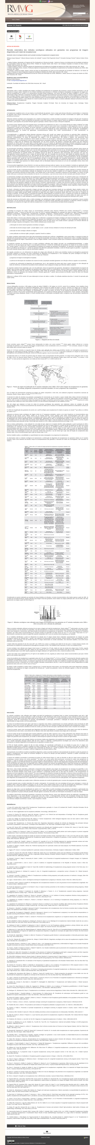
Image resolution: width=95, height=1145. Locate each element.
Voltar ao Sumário (12, 31)
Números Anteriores (37, 19)
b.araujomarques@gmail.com (19, 80)
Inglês (51, 1)
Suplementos (58, 19)
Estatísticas (29, 38)
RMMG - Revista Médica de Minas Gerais (20, 10)
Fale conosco (47, 1133)
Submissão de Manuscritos (79, 19)
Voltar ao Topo (21, 1126)
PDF (20, 38)
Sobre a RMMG (16, 19)
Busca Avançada (77, 15)
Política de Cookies (45, 1137)
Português (44, 1)
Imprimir (11, 38)
